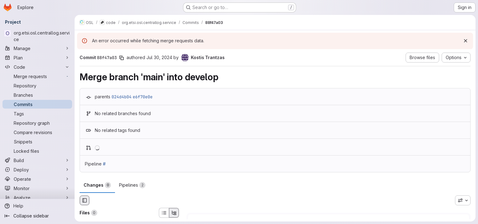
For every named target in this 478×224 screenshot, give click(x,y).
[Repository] (37, 85)
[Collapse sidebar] (37, 216)
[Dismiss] (465, 40)
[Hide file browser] (85, 200)
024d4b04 (121, 97)
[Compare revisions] (37, 132)
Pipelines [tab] (132, 185)
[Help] (37, 206)
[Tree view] (174, 213)
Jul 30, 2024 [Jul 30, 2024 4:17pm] (159, 57)
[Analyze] (37, 197)
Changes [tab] (97, 185)
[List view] (164, 213)
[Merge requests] (37, 76)
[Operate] (37, 179)
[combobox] (463, 200)
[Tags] (37, 113)
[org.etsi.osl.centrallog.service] (37, 36)
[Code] (37, 67)
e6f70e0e (143, 97)
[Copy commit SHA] (121, 58)
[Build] (37, 160)
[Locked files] (37, 151)
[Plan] (37, 57)
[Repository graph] (37, 123)
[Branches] (37, 95)
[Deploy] (37, 169)
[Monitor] (37, 188)
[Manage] (37, 48)
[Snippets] (37, 141)
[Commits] (37, 104)
